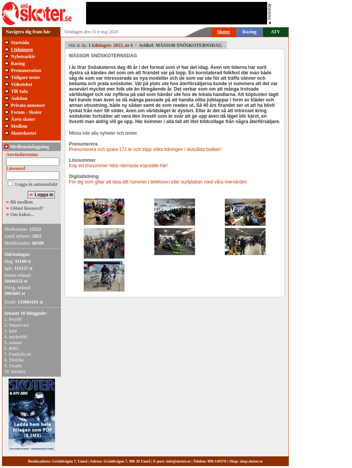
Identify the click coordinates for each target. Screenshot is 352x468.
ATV (275, 31)
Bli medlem (21, 202)
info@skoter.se (178, 461)
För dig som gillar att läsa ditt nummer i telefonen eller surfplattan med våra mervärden (158, 182)
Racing (250, 31)
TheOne (16, 360)
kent (13, 331)
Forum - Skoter (26, 112)
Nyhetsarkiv (23, 56)
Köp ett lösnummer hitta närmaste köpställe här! (118, 165)
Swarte (15, 366)
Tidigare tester (25, 77)
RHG (14, 348)
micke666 (18, 336)
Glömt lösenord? (27, 208)
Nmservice (19, 325)
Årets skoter (23, 119)
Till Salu (19, 91)
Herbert (18, 371)
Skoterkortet (23, 133)
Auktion (19, 98)
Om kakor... (22, 214)
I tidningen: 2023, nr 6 (111, 45)
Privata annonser (28, 105)
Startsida (20, 42)
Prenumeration (26, 70)
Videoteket (21, 84)
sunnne (15, 342)
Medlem (19, 126)
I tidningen (22, 49)
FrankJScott (20, 354)
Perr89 (15, 319)
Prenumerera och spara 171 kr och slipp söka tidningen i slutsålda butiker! (145, 149)
